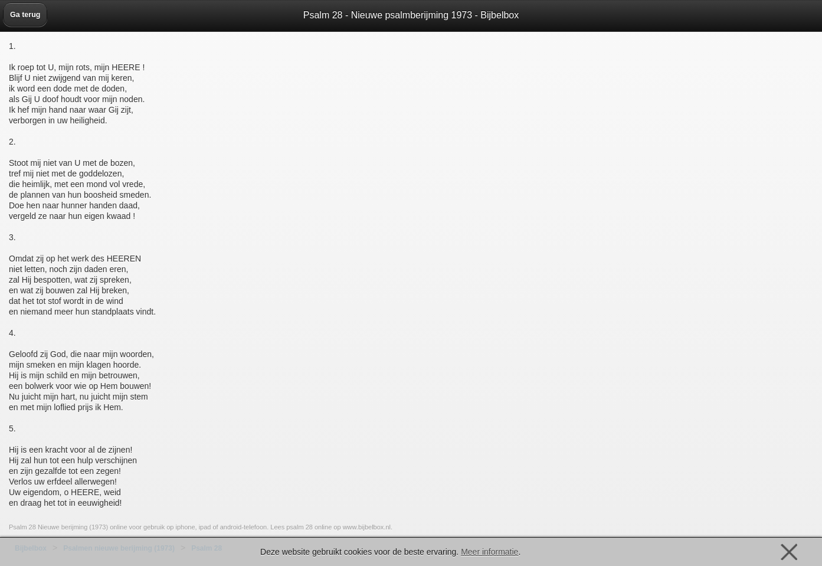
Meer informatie (489, 552)
